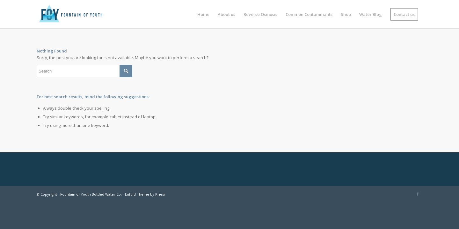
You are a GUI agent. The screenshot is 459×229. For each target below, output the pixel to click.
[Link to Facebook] (417, 194)
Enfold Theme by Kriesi (145, 194)
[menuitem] (203, 14)
